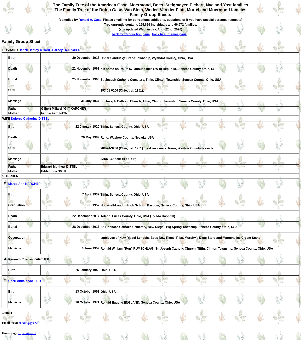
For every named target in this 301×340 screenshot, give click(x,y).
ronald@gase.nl (29, 322)
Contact (7, 312)
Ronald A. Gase (90, 19)
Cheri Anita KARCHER (24, 281)
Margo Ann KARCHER (24, 184)
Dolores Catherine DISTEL (30, 118)
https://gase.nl (27, 333)
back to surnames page (169, 34)
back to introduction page (131, 34)
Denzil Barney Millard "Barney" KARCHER (49, 50)
